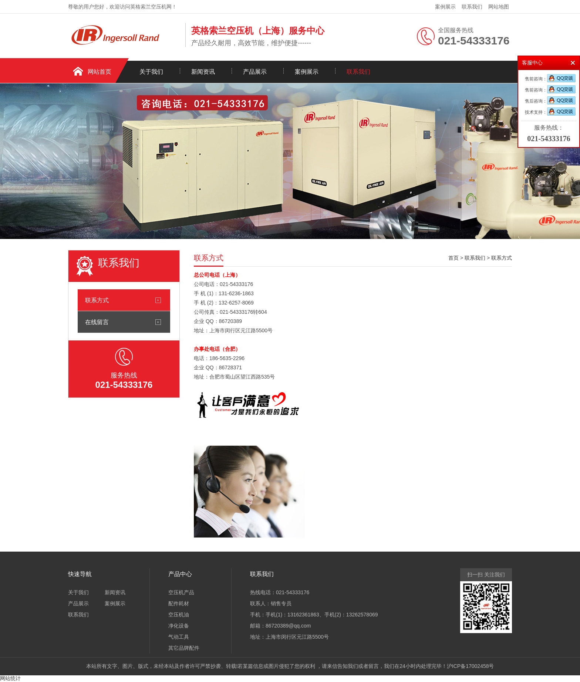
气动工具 (178, 637)
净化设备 (178, 626)
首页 (453, 258)
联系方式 (97, 300)
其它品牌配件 (183, 648)
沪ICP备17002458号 (470, 666)
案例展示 (445, 7)
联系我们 (472, 7)
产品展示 (255, 72)
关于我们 (151, 72)
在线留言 (97, 322)
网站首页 (99, 72)
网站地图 (498, 7)
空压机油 (178, 615)
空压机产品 (181, 592)
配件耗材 (178, 603)
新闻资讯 (203, 72)
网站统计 (10, 678)
